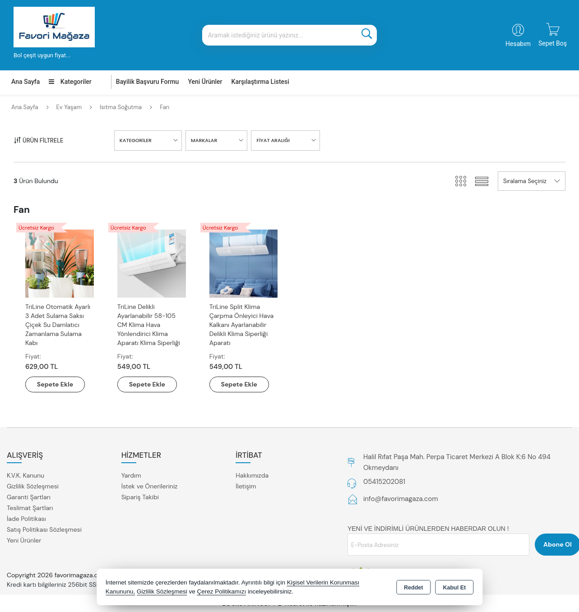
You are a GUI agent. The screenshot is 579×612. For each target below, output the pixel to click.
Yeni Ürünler (24, 540)
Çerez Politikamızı (221, 591)
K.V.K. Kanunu (25, 475)
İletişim (246, 486)
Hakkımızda (252, 475)
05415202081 (384, 481)
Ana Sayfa (25, 81)
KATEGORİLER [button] (136, 140)
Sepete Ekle (55, 384)
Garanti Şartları (29, 497)
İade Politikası (26, 519)
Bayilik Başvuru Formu (147, 81)
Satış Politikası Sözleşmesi (44, 529)
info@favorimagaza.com (400, 498)
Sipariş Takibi (140, 497)
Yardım (131, 475)
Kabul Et (454, 587)
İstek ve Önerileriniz (149, 486)
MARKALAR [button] (204, 140)
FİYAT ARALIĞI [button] (272, 140)
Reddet (413, 587)
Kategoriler (70, 81)
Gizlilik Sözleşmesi (33, 486)
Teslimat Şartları (30, 508)
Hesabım (518, 43)
